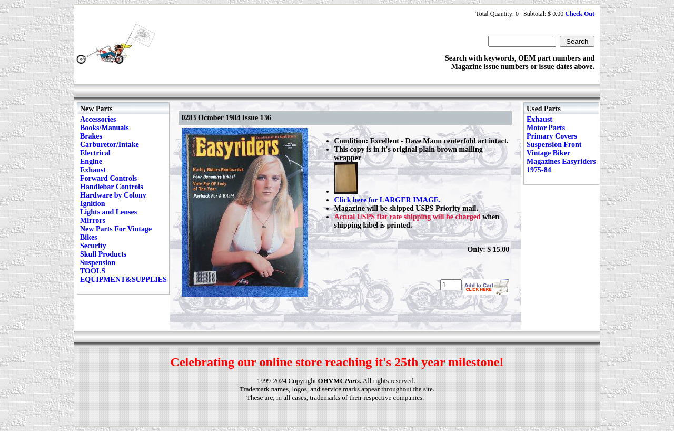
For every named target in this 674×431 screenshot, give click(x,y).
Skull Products (103, 254)
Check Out (579, 13)
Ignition (92, 204)
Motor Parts (546, 128)
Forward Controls (108, 178)
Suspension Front (554, 145)
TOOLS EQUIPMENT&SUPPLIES (123, 275)
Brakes (91, 136)
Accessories (98, 119)
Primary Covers (552, 136)
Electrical (95, 153)
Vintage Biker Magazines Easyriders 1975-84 (561, 161)
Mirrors (92, 220)
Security (93, 246)
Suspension (97, 263)
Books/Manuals (104, 128)
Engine (91, 161)
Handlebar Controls (111, 187)
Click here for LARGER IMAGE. (387, 200)
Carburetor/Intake (109, 145)
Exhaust (93, 170)
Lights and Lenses (108, 212)
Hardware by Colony (113, 195)
